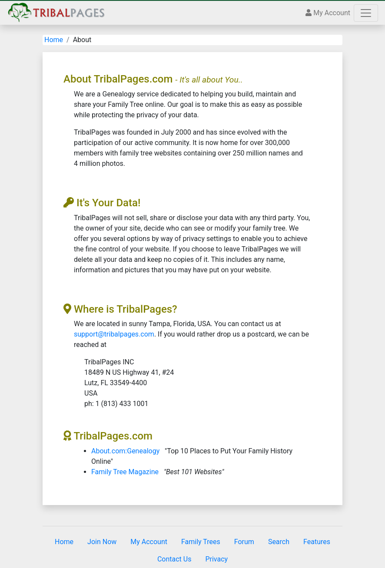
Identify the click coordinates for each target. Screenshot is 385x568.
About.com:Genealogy (125, 451)
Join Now (101, 542)
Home (53, 40)
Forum (244, 542)
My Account (327, 13)
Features (316, 542)
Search (278, 542)
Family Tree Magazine (125, 472)
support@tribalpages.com (114, 334)
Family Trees (200, 542)
